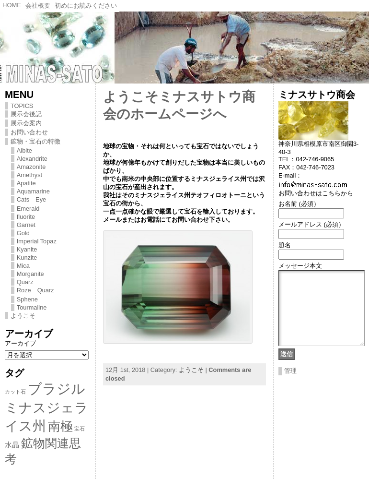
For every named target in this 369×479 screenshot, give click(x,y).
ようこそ (23, 315)
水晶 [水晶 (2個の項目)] (12, 445)
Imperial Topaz (37, 241)
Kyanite (27, 249)
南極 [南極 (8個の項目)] (60, 426)
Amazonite (31, 166)
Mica (23, 265)
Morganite (30, 273)
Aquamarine (33, 191)
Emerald (28, 208)
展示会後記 (26, 114)
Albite (24, 150)
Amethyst (29, 175)
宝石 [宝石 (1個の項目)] (79, 428)
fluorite (26, 216)
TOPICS (22, 105)
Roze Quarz (35, 290)
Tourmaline (32, 307)
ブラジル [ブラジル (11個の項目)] (56, 388)
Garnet (26, 224)
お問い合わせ (29, 132)
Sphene (27, 299)
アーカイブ (20, 343)
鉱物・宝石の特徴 (35, 141)
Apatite (26, 183)
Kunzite (27, 257)
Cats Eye (31, 199)
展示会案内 (26, 123)
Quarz (25, 282)
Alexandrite (32, 158)
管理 (290, 385)
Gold (23, 233)
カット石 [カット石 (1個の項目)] (15, 392)
